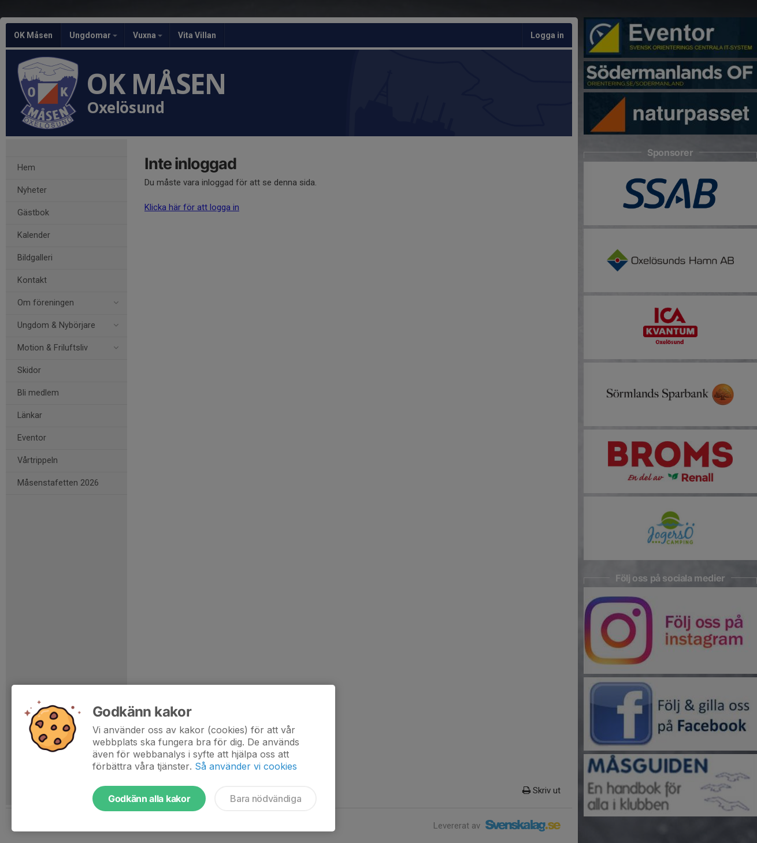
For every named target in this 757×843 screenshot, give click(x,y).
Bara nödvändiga (265, 798)
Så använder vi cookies (246, 766)
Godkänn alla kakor (149, 798)
